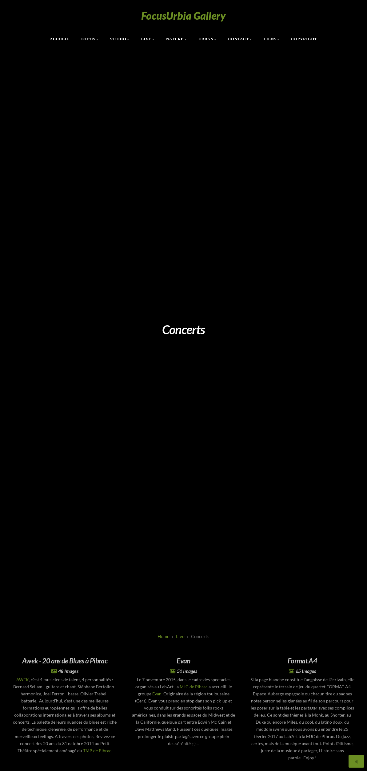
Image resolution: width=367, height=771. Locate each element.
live (180, 636)
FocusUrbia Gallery (183, 15)
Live (146, 39)
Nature (175, 39)
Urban (205, 39)
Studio (118, 39)
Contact (238, 39)
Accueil (60, 39)
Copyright (304, 39)
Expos (88, 39)
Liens (270, 39)
